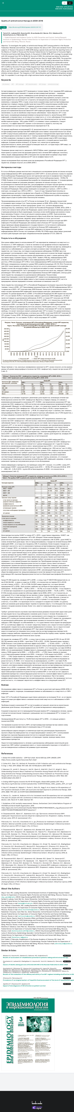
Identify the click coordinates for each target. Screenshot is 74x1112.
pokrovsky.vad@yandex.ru (63, 944)
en (70, 3)
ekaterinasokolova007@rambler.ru (23, 931)
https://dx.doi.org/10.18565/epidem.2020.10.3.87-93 (25, 27)
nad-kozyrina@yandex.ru (26, 916)
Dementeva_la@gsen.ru (20, 937)
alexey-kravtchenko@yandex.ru (28, 910)
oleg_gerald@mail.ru (8, 897)
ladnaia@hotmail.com (25, 903)
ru (64, 3)
